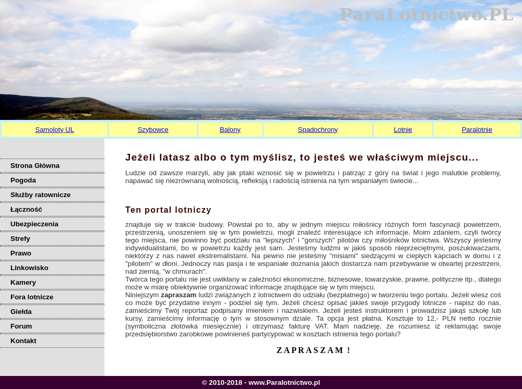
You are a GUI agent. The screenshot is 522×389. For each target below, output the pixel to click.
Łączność (26, 209)
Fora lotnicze (31, 297)
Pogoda (23, 180)
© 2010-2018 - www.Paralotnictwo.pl (261, 382)
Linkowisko (29, 268)
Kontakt (23, 341)
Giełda (21, 311)
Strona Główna (35, 165)
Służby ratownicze (40, 195)
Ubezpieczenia (34, 224)
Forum (21, 326)
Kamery (23, 282)
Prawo (20, 253)
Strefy (20, 238)
